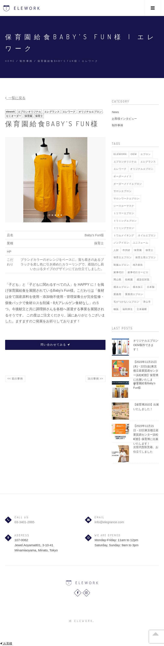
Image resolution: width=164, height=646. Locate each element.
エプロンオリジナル (29, 111)
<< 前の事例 (15, 378)
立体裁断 (142, 309)
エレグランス (52, 111)
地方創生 (138, 265)
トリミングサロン (124, 228)
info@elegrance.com (109, 522)
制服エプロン (121, 265)
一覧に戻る (15, 98)
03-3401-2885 (24, 522)
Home (10, 60)
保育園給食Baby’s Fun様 (144, 385)
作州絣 (126, 250)
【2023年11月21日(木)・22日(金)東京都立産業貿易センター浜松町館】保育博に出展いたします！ (145, 373)
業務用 (117, 294)
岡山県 (117, 279)
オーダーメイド (123, 176)
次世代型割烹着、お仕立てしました (145, 449)
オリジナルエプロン (90, 111)
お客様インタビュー (124, 118)
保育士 (39, 115)
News (115, 112)
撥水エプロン (121, 287)
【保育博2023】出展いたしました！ (146, 407)
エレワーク (69, 111)
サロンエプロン (123, 191)
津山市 (147, 301)
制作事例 (26, 60)
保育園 (28, 115)
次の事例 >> (95, 378)
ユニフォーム (140, 242)
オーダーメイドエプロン (128, 184)
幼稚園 (129, 279)
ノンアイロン (121, 242)
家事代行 (119, 272)
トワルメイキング (124, 235)
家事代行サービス (138, 272)
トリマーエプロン (124, 213)
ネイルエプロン (147, 235)
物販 (116, 309)
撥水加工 (138, 287)
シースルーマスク (124, 205)
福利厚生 (128, 309)
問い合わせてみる (55, 344)
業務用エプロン (134, 294)
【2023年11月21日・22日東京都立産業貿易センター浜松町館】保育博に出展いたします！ (145, 434)
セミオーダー (13, 115)
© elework (81, 621)
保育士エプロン (123, 257)
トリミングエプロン (125, 220)
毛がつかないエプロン (126, 301)
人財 (116, 250)
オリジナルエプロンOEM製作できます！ (145, 345)
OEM (134, 154)
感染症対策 (143, 279)
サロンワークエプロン (126, 198)
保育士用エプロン (145, 257)
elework (10, 111)
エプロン (146, 154)
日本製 (151, 287)
